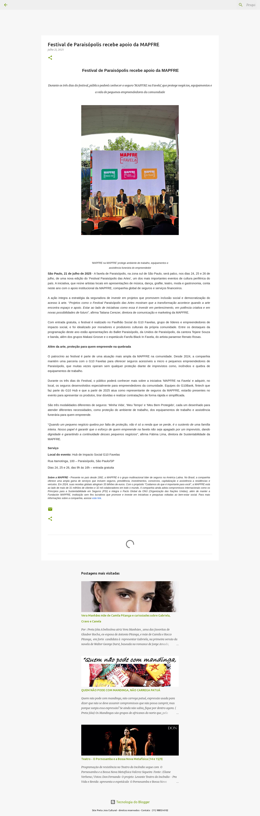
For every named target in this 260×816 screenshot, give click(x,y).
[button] (50, 58)
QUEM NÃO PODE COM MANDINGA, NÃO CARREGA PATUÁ (120, 690)
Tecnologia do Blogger (130, 802)
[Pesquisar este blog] (235, 5)
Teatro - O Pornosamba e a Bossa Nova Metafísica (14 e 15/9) (122, 759)
